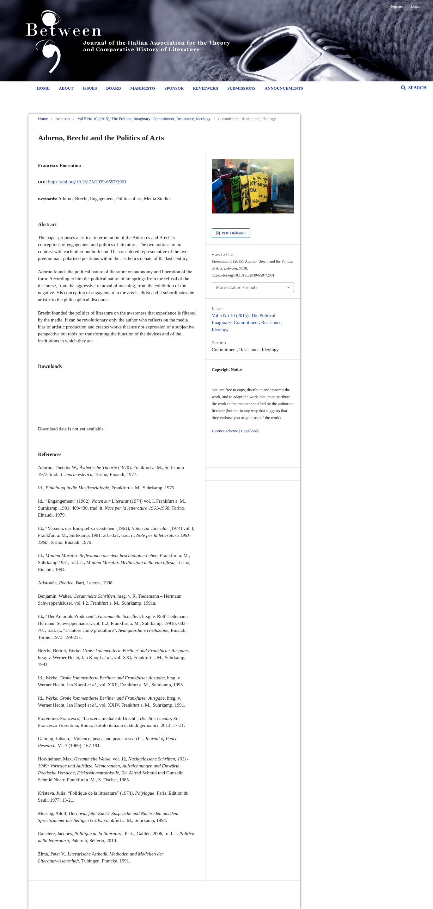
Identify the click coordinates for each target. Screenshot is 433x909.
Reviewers (205, 88)
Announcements (284, 88)
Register (396, 6)
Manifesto (142, 88)
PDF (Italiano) (233, 233)
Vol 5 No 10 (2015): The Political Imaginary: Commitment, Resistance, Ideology (143, 118)
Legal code (250, 431)
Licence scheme (225, 431)
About (66, 88)
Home (43, 88)
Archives (62, 118)
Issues (90, 88)
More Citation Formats (237, 287)
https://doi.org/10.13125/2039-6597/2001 (87, 181)
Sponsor (174, 88)
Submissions (241, 88)
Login (415, 6)
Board (113, 88)
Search (417, 88)
